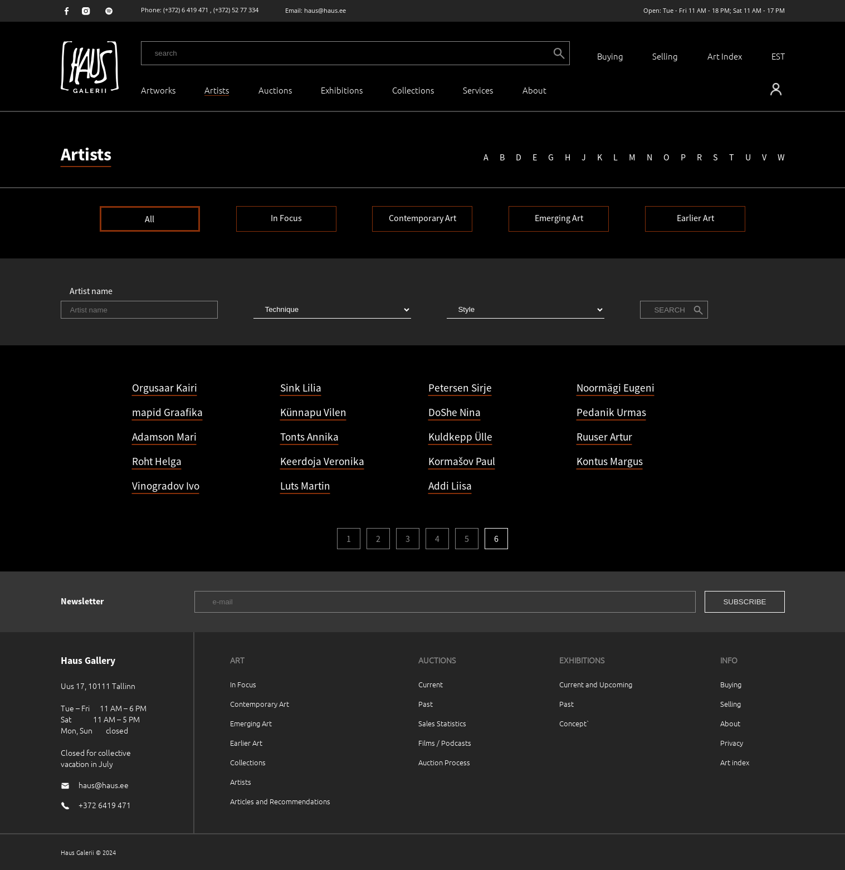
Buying (610, 56)
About (730, 723)
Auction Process (444, 762)
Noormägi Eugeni (615, 387)
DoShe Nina (454, 412)
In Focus (286, 217)
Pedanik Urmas (611, 412)
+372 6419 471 (105, 804)
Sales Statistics (442, 723)
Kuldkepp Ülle (460, 436)
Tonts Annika (309, 436)
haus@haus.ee (325, 10)
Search (669, 310)
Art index (734, 762)
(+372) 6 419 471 (185, 10)
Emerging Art (559, 217)
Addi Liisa (450, 485)
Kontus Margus (610, 461)
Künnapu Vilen (313, 412)
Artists (240, 781)
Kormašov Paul (461, 461)
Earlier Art (695, 217)
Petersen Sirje (460, 387)
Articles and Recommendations (280, 801)
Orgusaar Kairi (164, 387)
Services (478, 90)
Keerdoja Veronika (322, 461)
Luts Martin (305, 485)
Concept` (574, 723)
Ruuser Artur (604, 436)
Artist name (91, 290)
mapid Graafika (167, 412)
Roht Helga (157, 461)
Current (430, 684)
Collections (413, 90)
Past (425, 703)
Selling (665, 56)
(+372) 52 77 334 (235, 10)
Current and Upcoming (595, 684)
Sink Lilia (300, 387)
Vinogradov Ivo (165, 485)
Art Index (724, 56)
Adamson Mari (164, 436)
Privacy (731, 742)
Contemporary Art (422, 217)
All (149, 218)
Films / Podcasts (444, 742)
